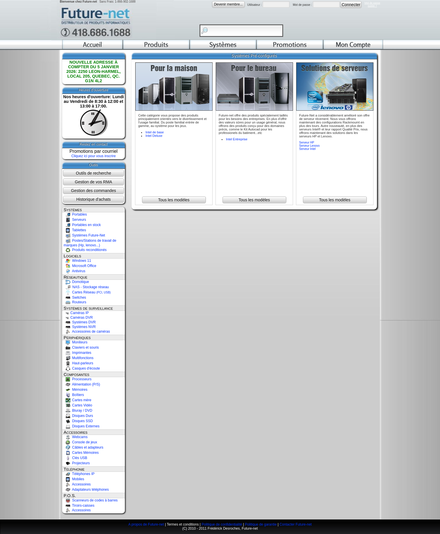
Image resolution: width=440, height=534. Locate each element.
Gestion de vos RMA (93, 182)
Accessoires (77, 484)
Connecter (351, 4)
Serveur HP (306, 142)
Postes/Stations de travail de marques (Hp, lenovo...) (90, 243)
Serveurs (75, 220)
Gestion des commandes (93, 190)
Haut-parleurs (78, 363)
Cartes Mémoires (81, 453)
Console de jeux (80, 442)
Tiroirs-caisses (79, 505)
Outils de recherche (93, 173)
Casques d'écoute (82, 368)
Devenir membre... (228, 4)
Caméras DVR (78, 318)
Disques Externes (81, 426)
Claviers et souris (81, 347)
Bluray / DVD (78, 410)
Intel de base (155, 132)
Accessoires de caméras (87, 331)
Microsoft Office (80, 266)
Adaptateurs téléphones (86, 490)
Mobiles (74, 479)
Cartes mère (77, 400)
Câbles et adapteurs (83, 447)
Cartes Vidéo (78, 405)
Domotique (76, 282)
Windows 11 (77, 261)
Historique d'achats (93, 199)
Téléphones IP (79, 474)
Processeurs (77, 379)
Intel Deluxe (154, 135)
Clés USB (75, 458)
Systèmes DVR (80, 322)
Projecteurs (77, 463)
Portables (75, 214)
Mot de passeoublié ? (372, 4)
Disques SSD (78, 421)
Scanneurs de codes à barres (91, 500)
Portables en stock (82, 225)
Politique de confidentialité (222, 524)
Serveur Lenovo (309, 145)
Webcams (75, 437)
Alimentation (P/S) (82, 384)
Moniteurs (75, 342)
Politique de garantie (260, 524)
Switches (75, 297)
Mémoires (75, 390)
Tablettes (75, 230)
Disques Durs (78, 416)
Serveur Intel (307, 148)
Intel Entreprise (236, 139)
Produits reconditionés (85, 250)
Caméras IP (76, 313)
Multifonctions (79, 358)
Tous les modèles (173, 200)
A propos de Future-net (146, 524)
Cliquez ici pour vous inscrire (93, 156)
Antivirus (74, 271)
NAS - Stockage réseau (86, 287)
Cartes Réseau (87, 292)
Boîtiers (74, 395)
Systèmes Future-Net (84, 235)
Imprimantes (77, 353)
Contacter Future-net (295, 524)
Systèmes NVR (80, 327)
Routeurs (75, 302)
